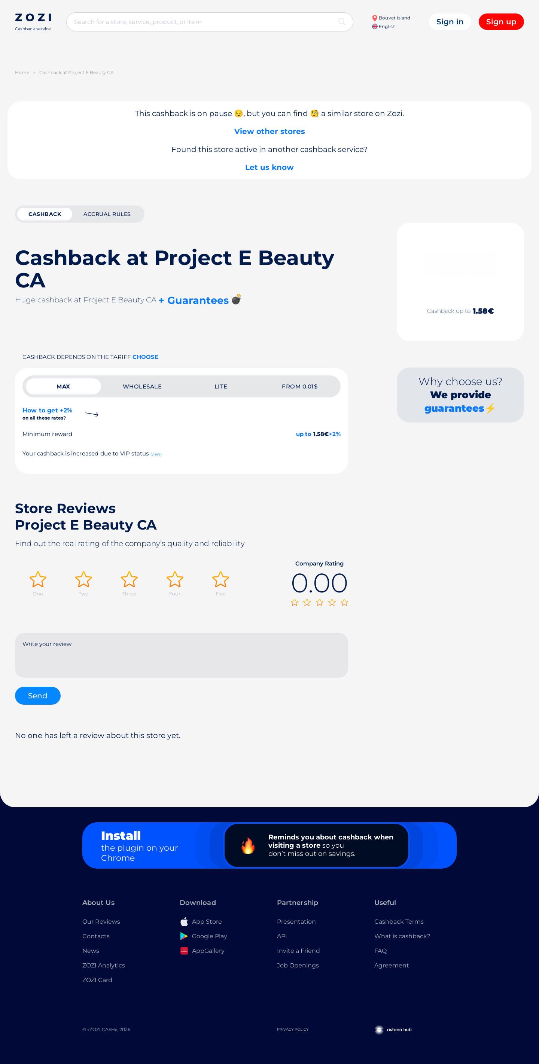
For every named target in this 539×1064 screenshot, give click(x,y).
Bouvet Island (391, 18)
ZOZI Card (97, 980)
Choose (145, 356)
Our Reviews (101, 921)
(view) (156, 454)
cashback (44, 214)
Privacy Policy (292, 1029)
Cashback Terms (399, 921)
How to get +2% (47, 414)
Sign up (501, 21)
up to (304, 434)
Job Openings (298, 965)
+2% (335, 434)
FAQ (380, 950)
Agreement (391, 965)
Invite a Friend (298, 950)
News (90, 950)
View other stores (269, 131)
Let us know (269, 167)
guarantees (454, 408)
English (383, 26)
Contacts (96, 936)
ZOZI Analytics (103, 965)
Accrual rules (107, 214)
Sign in (450, 21)
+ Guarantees (193, 300)
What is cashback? (402, 936)
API (282, 936)
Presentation (296, 921)
